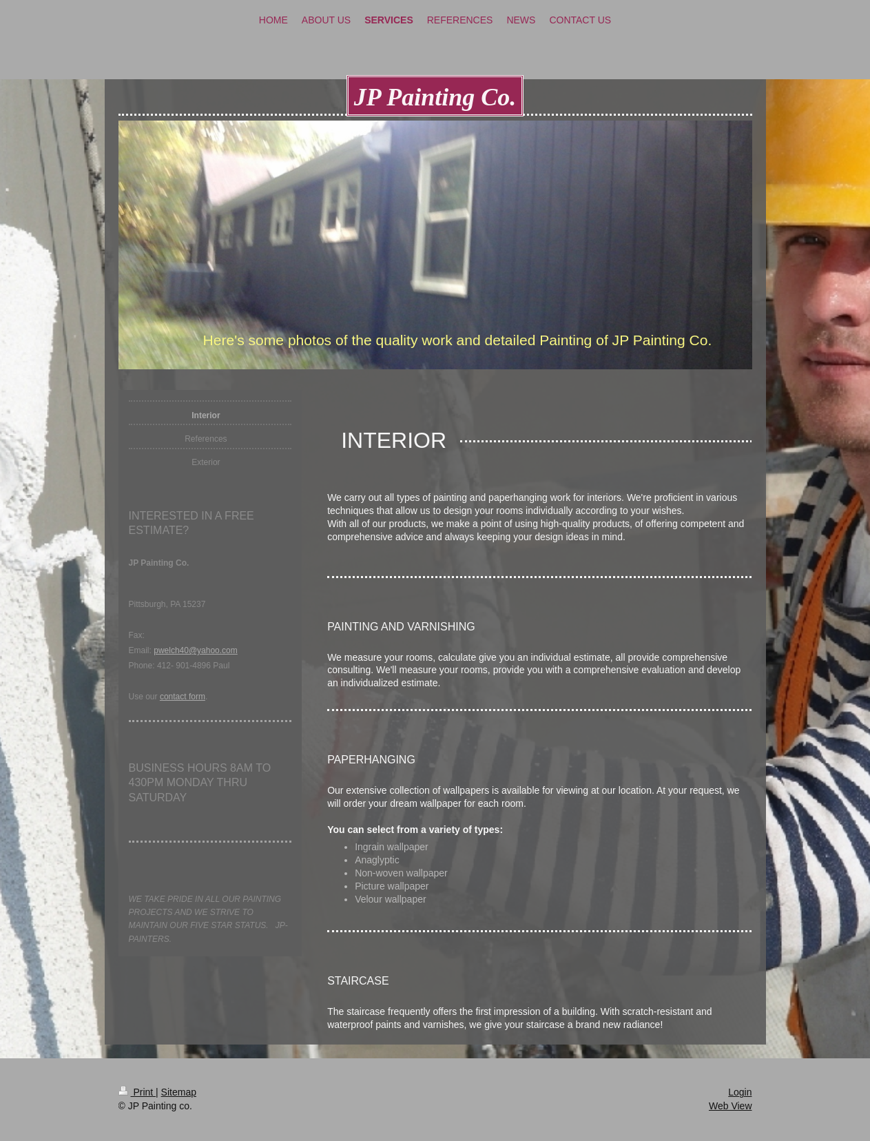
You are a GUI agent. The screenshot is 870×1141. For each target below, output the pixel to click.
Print (137, 1092)
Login (740, 1092)
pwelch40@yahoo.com (196, 650)
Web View (730, 1105)
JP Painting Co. (435, 97)
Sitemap (178, 1092)
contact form (182, 696)
